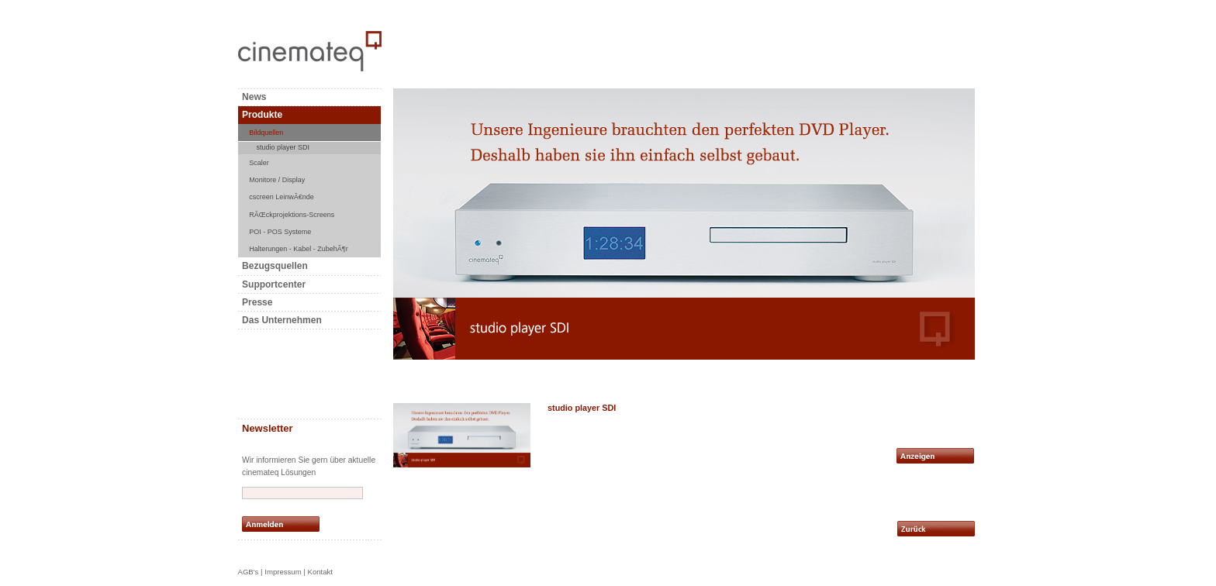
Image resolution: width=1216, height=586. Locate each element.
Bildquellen (266, 132)
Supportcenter (274, 284)
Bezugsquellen (275, 265)
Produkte (262, 114)
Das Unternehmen (282, 320)
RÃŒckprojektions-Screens (291, 215)
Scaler (259, 163)
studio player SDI (283, 147)
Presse (257, 302)
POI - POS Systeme (280, 232)
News (254, 96)
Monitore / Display (277, 180)
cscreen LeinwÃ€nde (281, 197)
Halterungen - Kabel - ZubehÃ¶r (298, 249)
